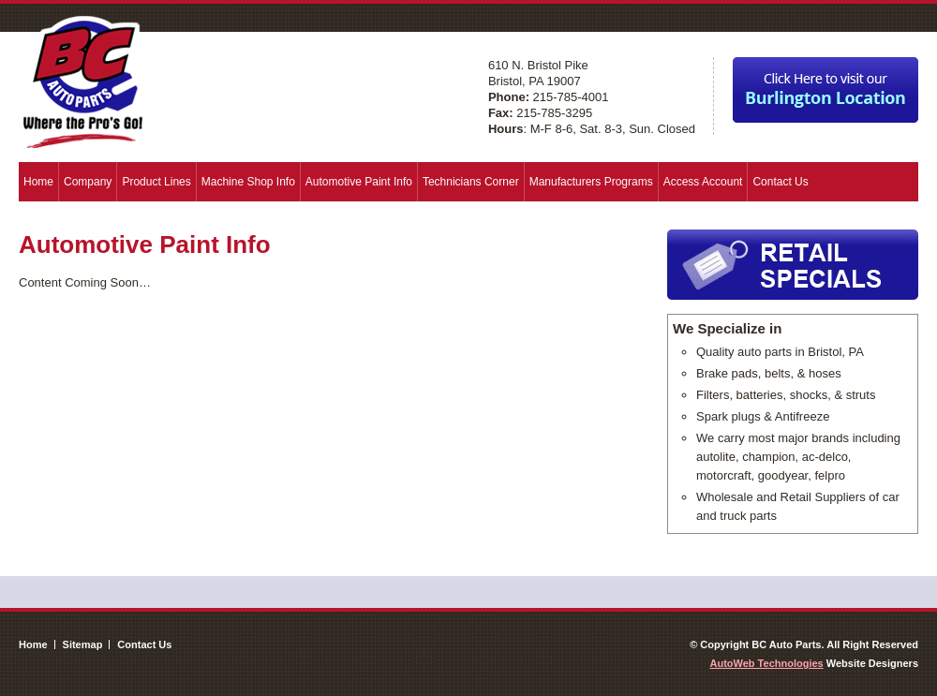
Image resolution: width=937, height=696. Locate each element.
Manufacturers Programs (591, 181)
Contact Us (780, 181)
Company (88, 181)
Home (38, 181)
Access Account (703, 181)
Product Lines (156, 181)
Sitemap (83, 644)
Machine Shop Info (248, 181)
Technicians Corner (471, 181)
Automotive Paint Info (358, 181)
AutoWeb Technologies (767, 663)
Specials (792, 265)
